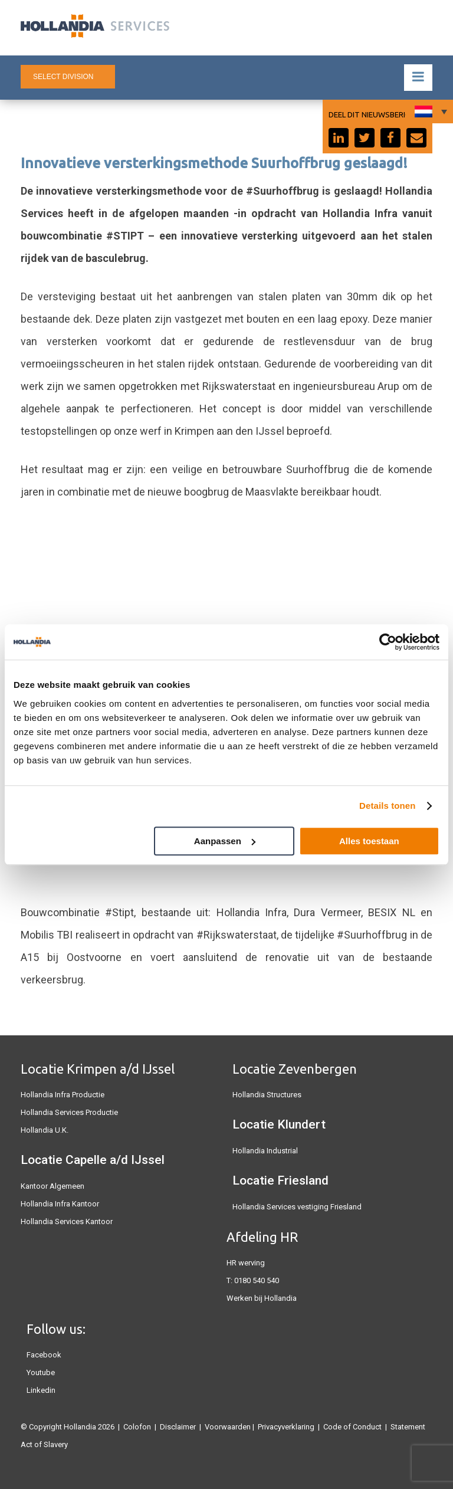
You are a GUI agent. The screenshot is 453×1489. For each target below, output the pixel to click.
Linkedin (41, 1390)
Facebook (44, 1354)
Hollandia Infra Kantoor (60, 1203)
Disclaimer (178, 1426)
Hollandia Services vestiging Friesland (297, 1206)
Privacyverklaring (286, 1426)
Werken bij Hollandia (261, 1298)
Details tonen (387, 806)
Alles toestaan (369, 841)
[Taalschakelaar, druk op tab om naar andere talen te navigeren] (429, 111)
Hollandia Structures (266, 1094)
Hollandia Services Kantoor (67, 1221)
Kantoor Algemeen (52, 1186)
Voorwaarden (228, 1426)
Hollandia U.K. (44, 1130)
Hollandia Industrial (265, 1150)
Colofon (137, 1426)
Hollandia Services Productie (69, 1112)
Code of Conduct (352, 1426)
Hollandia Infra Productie (62, 1094)
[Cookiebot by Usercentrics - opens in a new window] (387, 642)
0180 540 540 (256, 1280)
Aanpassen (224, 841)
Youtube (41, 1372)
